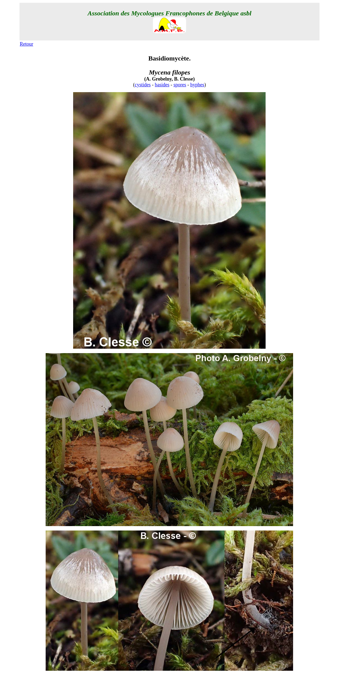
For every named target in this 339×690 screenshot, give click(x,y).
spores (179, 84)
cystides (143, 84)
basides (162, 84)
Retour (26, 44)
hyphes (197, 84)
